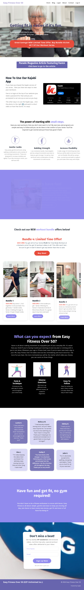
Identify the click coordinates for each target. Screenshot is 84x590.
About (64, 3)
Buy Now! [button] (42, 253)
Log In (78, 3)
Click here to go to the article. (42, 66)
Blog (53, 3)
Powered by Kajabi (76, 586)
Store (48, 3)
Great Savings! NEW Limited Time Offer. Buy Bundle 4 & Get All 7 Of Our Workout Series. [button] (42, 45)
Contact (71, 3)
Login (59, 3)
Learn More (11, 316)
